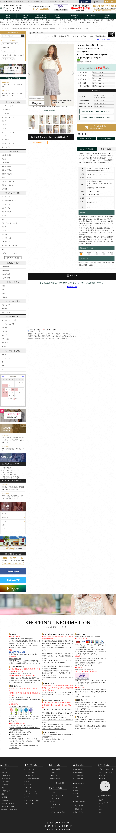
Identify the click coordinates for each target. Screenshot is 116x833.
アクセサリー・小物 (8, 143)
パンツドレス (6, 109)
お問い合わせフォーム (30, 663)
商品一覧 (4, 772)
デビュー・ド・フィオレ (9, 253)
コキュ (4, 230)
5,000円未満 (5, 266)
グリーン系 (5, 339)
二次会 (4, 159)
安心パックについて (99, 97)
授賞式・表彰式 (6, 174)
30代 (3, 289)
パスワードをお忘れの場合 (97, 36)
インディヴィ (6, 208)
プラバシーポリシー (8, 806)
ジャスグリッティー (8, 238)
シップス (4, 234)
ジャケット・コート (8, 132)
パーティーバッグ (8, 59)
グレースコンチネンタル (10, 44)
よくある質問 (6, 781)
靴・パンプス (18, 55)
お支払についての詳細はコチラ (85, 696)
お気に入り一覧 (64, 36)
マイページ (74, 36)
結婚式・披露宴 (6, 155)
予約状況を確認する (98, 80)
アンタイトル (6, 204)
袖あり (4, 354)
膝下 (3, 369)
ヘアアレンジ (6, 791)
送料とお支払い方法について (106, 39)
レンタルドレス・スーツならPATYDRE (12, 28)
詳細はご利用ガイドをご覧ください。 (54, 729)
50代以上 (4, 297)
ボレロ (4, 121)
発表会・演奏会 (6, 166)
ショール (4, 124)
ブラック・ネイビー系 (9, 320)
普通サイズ (5, 308)
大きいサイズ (6, 55)
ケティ (4, 227)
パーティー (5, 162)
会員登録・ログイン (8, 803)
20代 (3, 286)
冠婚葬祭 (4, 189)
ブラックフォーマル (8, 117)
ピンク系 (4, 328)
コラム (4, 788)
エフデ (4, 215)
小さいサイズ (6, 312)
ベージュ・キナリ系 (8, 324)
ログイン (83, 36)
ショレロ (4, 128)
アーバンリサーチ (7, 197)
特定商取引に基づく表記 (9, 809)
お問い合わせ (6, 800)
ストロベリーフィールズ (9, 245)
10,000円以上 (6, 278)
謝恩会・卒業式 (6, 170)
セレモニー (5, 113)
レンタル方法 (6, 778)
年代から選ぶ (27, 28)
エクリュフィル (6, 212)
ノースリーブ (6, 358)
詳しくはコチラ (14, 748)
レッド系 (4, 331)
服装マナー (5, 794)
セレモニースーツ (8, 51)
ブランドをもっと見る (58, 812)
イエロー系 (5, 343)
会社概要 (4, 797)
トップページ (6, 769)
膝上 (3, 362)
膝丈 (3, 365)
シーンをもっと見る (58, 783)
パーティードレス (8, 47)
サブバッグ (5, 139)
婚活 (3, 177)
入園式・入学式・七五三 (9, 181)
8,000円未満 (5, 270)
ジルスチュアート (7, 242)
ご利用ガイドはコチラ (49, 741)
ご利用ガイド (6, 775)
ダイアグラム (6, 249)
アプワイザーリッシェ (9, 200)
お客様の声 (5, 785)
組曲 (3, 219)
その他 (4, 346)
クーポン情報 (52, 36)
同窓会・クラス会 (7, 185)
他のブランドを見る (13, 258)
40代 (3, 293)
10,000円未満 (6, 274)
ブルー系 (4, 335)
